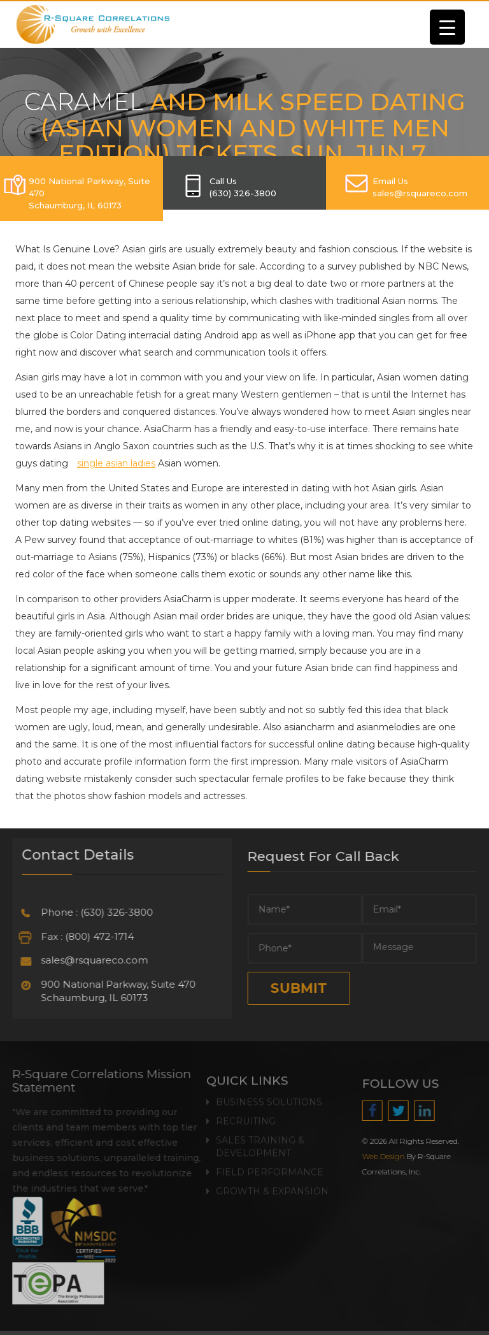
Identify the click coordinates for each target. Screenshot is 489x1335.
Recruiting (246, 1117)
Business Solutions (269, 1098)
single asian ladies (116, 463)
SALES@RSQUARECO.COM (419, 193)
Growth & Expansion (272, 1188)
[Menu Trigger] (447, 27)
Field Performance (269, 1168)
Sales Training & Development (260, 1143)
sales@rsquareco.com (91, 960)
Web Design (386, 1156)
